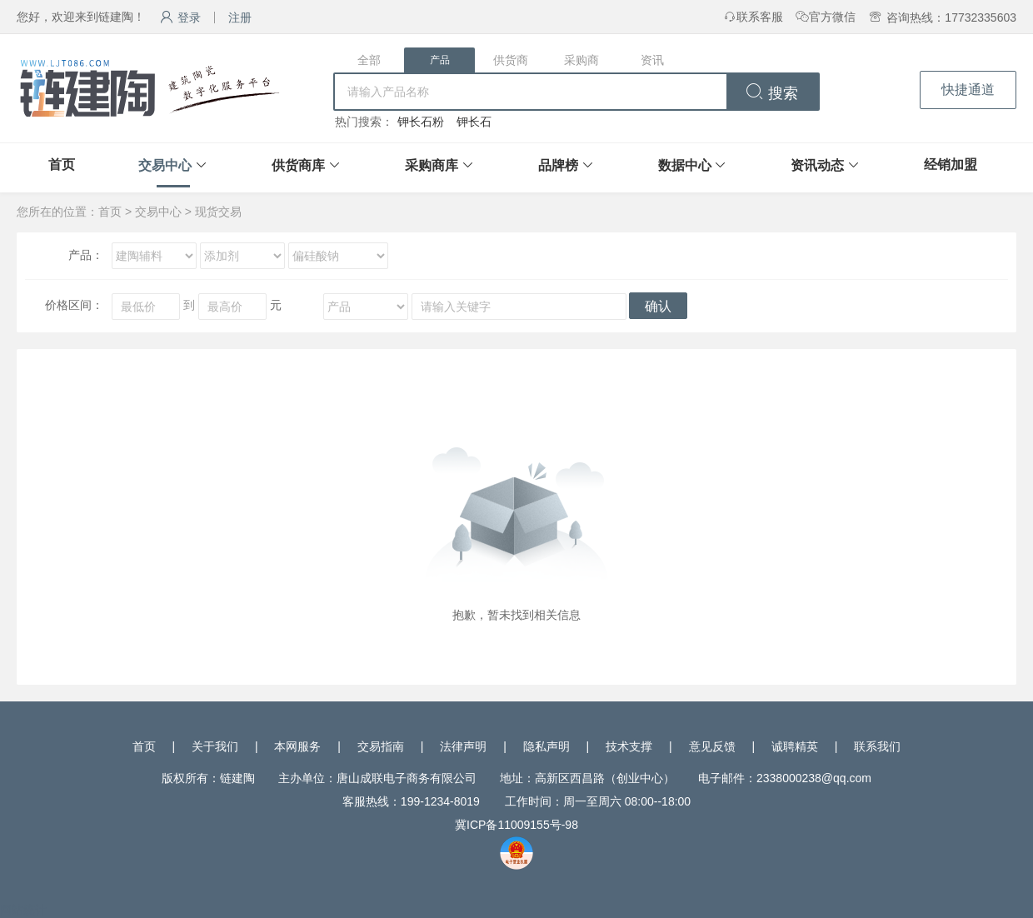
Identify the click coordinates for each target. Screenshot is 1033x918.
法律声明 (463, 746)
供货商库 (298, 165)
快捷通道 (968, 89)
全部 (369, 60)
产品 (440, 60)
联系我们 (877, 746)
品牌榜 (558, 165)
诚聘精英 (794, 746)
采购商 (581, 60)
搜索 (772, 93)
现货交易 (218, 211)
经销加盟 (950, 164)
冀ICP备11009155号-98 (516, 824)
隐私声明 (546, 746)
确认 (658, 306)
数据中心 (684, 165)
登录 (180, 17)
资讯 (652, 60)
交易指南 (380, 746)
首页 (61, 164)
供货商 (510, 60)
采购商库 (431, 165)
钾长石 (474, 121)
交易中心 (165, 165)
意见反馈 (712, 746)
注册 (240, 17)
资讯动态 (817, 165)
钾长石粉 (420, 121)
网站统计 (23, 909)
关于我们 (215, 746)
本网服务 (297, 746)
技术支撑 (629, 746)
